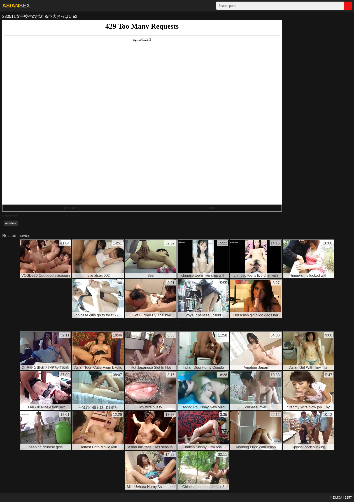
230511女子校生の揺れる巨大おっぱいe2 (39, 16)
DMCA (337, 497)
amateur (11, 223)
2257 (348, 497)
